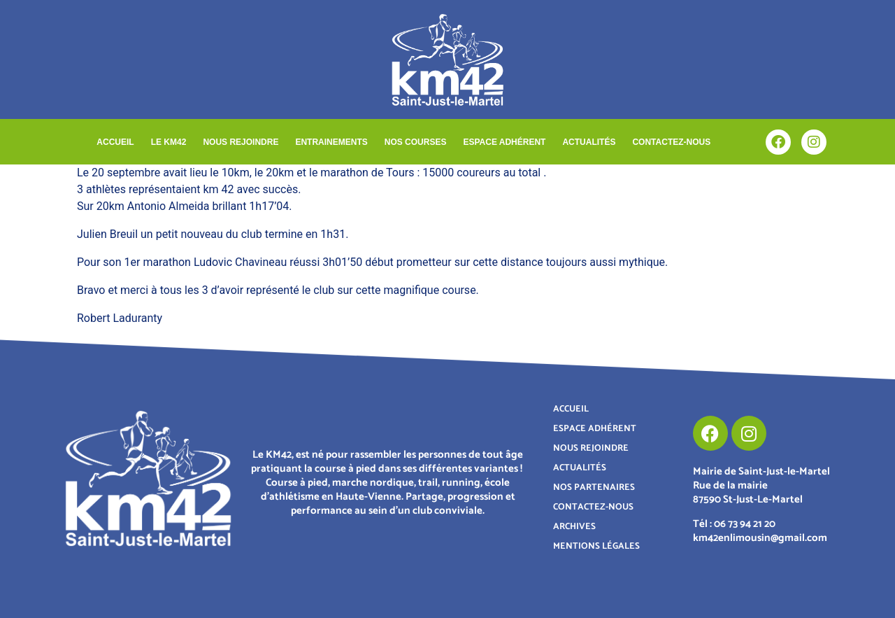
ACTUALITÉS (588, 142)
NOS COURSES (416, 142)
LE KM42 (169, 142)
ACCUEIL (115, 142)
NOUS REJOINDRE (240, 142)
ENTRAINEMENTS (331, 142)
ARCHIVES (574, 526)
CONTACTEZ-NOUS (671, 142)
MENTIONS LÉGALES (596, 546)
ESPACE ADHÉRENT (504, 142)
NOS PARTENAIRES (594, 487)
